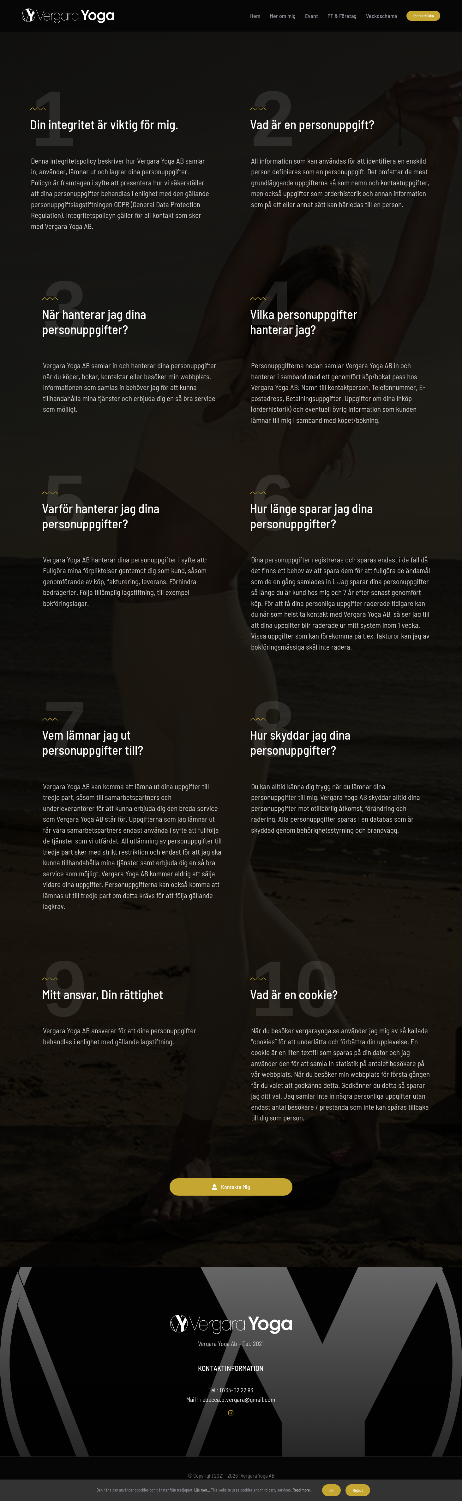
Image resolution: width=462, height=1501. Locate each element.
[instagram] (230, 1412)
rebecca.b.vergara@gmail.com (237, 1399)
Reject (358, 1490)
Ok (331, 1490)
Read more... (303, 1489)
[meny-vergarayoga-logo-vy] (68, 11)
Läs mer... (202, 1489)
